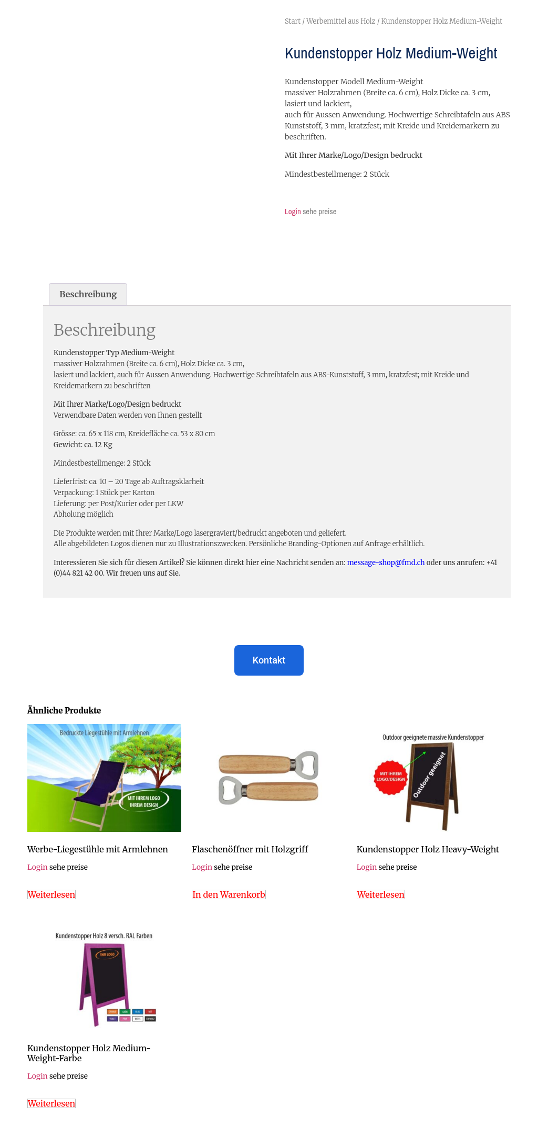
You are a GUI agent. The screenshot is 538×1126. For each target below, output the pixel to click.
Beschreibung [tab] (88, 294)
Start (293, 21)
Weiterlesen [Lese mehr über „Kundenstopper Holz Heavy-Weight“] (381, 894)
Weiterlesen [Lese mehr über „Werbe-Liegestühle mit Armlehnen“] (51, 894)
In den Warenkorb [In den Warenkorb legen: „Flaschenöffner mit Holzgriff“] (228, 894)
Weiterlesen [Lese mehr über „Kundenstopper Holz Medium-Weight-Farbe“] (51, 1103)
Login (293, 211)
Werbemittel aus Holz (340, 21)
